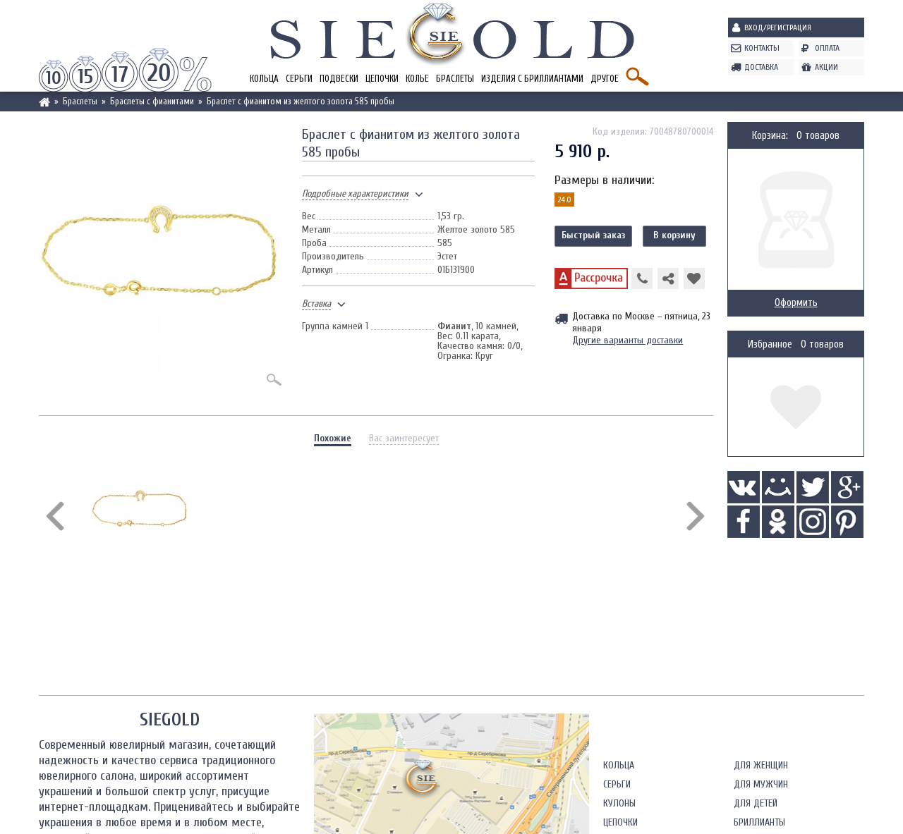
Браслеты (455, 78)
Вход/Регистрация (777, 27)
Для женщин (761, 765)
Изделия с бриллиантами (532, 78)
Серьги (299, 78)
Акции (826, 67)
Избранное (770, 344)
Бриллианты (759, 822)
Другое (604, 78)
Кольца (264, 78)
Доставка (761, 67)
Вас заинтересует (404, 438)
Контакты (762, 48)
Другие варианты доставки (627, 340)
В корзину (674, 235)
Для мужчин (761, 784)
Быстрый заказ (593, 235)
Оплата (827, 48)
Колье (417, 78)
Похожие (332, 438)
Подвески (339, 78)
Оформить (796, 303)
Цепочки (382, 78)
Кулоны (619, 803)
